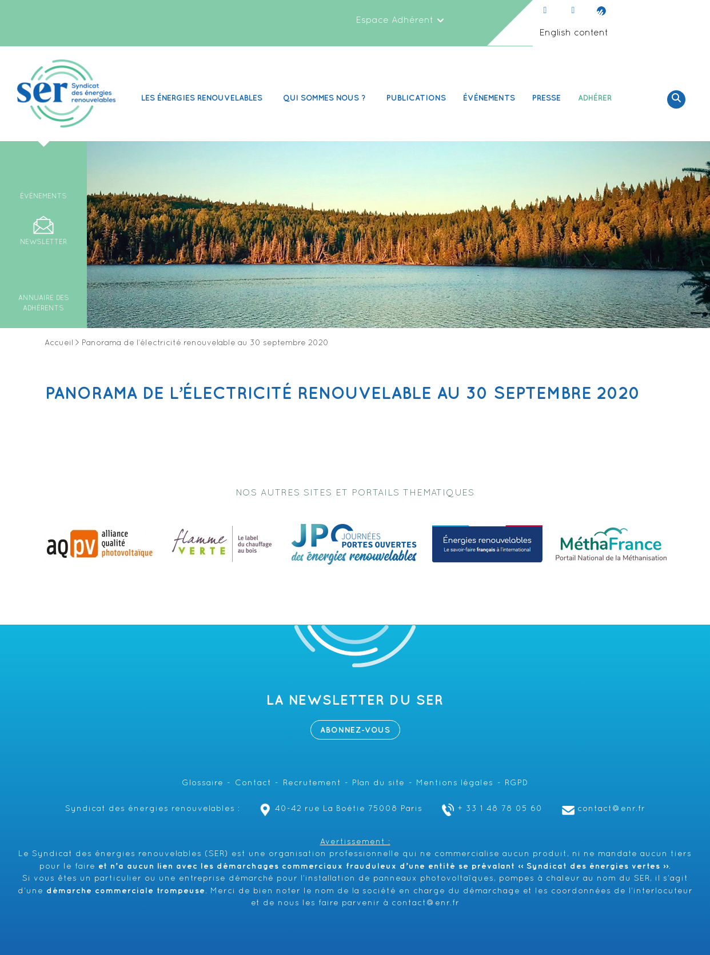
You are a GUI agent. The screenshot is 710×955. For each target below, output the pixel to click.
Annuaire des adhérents (43, 303)
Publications (416, 98)
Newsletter (43, 242)
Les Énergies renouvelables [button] (203, 98)
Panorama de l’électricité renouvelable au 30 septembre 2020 (342, 394)
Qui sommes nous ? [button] (326, 98)
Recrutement (312, 783)
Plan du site (378, 783)
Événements (489, 98)
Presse (546, 98)
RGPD (516, 783)
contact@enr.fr (602, 809)
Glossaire (203, 783)
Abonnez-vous (355, 730)
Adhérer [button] (596, 98)
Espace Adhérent (400, 21)
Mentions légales (454, 783)
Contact (253, 783)
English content (573, 33)
